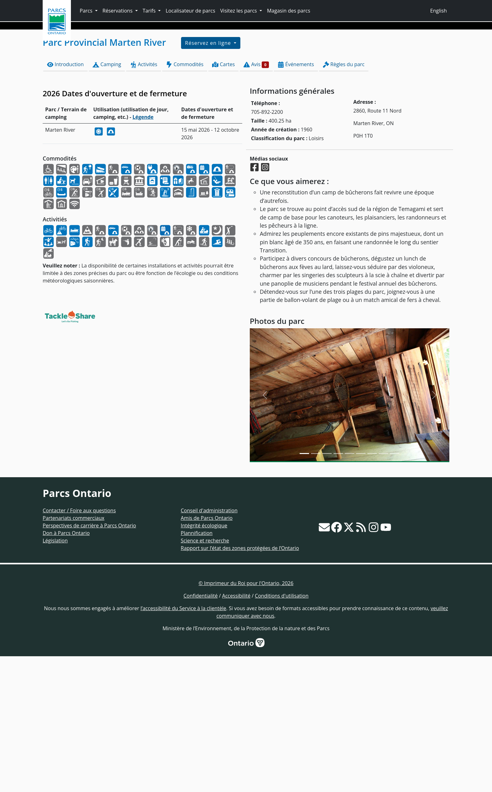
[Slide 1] (315, 589)
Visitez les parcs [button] (239, 10)
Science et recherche (205, 676)
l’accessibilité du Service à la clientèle (183, 744)
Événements (296, 200)
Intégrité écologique (204, 661)
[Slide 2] (327, 589)
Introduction (65, 200)
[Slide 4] (349, 589)
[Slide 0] (304, 589)
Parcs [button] (87, 10)
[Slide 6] (372, 589)
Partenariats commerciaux (73, 653)
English (438, 10)
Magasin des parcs (288, 10)
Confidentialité (201, 731)
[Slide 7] (383, 589)
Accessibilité (236, 731)
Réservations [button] (118, 10)
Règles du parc (344, 200)
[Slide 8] (394, 589)
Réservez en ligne (209, 178)
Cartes (223, 200)
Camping (107, 200)
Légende (142, 252)
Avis (256, 200)
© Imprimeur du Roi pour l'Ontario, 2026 (246, 718)
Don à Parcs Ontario (66, 668)
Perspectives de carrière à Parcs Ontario (89, 661)
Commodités (184, 200)
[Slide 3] (338, 589)
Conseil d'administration (209, 646)
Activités (143, 200)
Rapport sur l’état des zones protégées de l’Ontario (240, 683)
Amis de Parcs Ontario (207, 653)
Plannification (196, 668)
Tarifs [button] (150, 10)
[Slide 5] (361, 589)
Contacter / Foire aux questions (79, 646)
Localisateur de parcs (190, 10)
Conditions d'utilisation (281, 731)
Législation (55, 676)
